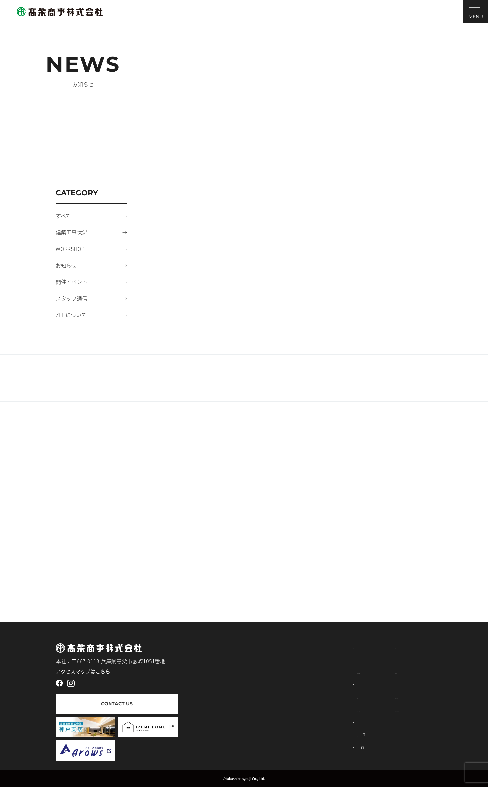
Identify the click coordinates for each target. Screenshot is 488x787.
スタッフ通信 (71, 298)
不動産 (239, 696)
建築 (237, 684)
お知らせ (66, 265)
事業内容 (237, 659)
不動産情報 (344, 659)
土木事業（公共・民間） (261, 709)
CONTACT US (117, 704)
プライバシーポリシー (357, 696)
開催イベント (71, 282)
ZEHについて (71, 315)
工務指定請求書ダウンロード (365, 709)
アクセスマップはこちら (83, 671)
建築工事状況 (71, 232)
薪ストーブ (245, 747)
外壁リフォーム (250, 734)
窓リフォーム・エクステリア (266, 721)
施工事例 (341, 646)
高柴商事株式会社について (259, 646)
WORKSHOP (70, 249)
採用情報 (341, 671)
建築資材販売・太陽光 (258, 671)
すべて (63, 216)
